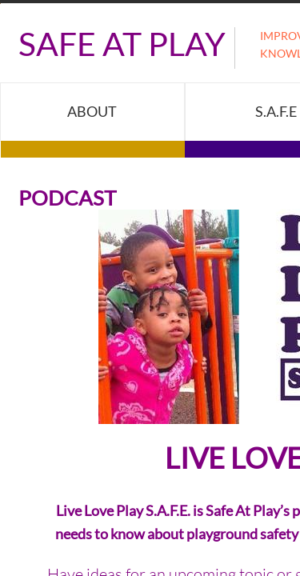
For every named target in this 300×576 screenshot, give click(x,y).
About (92, 111)
